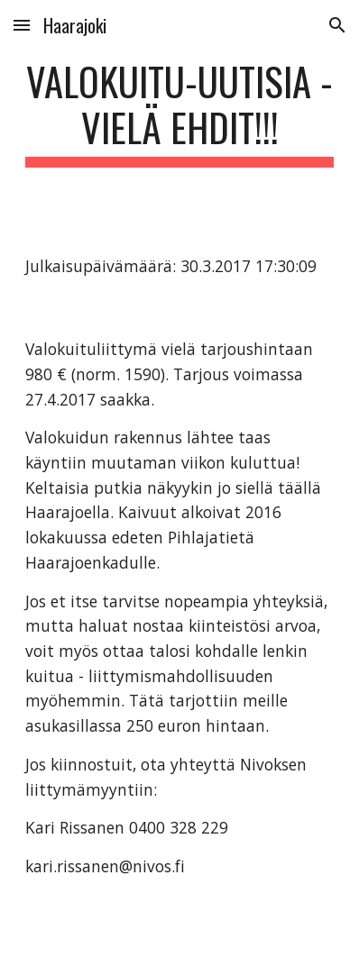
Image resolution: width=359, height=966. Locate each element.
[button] (21, 25)
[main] (180, 112)
